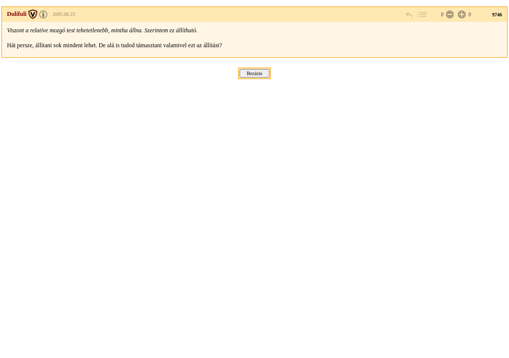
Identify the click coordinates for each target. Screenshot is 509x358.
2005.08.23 (64, 14)
